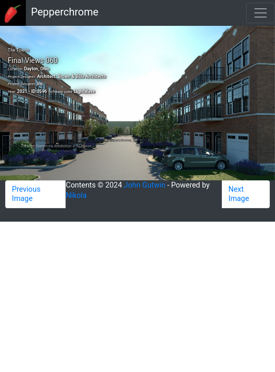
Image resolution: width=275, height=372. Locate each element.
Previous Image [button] (26, 194)
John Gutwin (144, 185)
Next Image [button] (238, 194)
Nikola (76, 195)
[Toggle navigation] (260, 13)
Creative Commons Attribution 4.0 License (56, 146)
